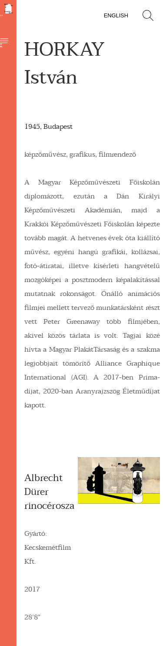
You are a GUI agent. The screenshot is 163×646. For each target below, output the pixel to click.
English (116, 15)
